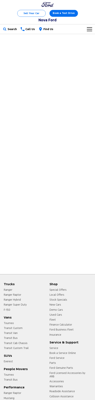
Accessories (56, 381)
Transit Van (11, 333)
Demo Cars (56, 309)
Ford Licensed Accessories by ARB (67, 374)
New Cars (55, 304)
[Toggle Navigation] (89, 29)
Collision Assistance (61, 396)
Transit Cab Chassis (15, 343)
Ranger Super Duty (15, 304)
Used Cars (55, 314)
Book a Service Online (62, 353)
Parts (52, 363)
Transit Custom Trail (16, 348)
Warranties (56, 386)
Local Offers (56, 294)
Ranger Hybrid (12, 299)
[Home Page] (47, 4)
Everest (8, 361)
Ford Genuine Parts (61, 368)
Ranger (8, 289)
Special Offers (58, 289)
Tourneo (9, 323)
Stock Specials (58, 299)
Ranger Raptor (12, 294)
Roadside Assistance (62, 391)
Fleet (52, 319)
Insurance (55, 334)
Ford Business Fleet (61, 329)
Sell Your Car (31, 13)
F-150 (7, 309)
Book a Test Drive (64, 13)
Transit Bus (11, 338)
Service (53, 348)
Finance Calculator (60, 324)
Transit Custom (13, 328)
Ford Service (56, 358)
